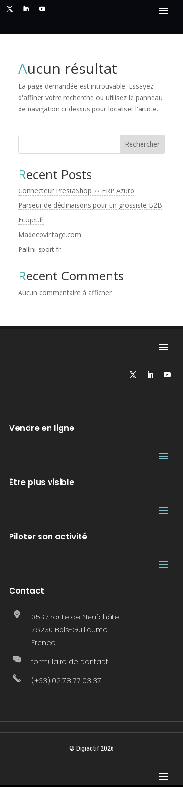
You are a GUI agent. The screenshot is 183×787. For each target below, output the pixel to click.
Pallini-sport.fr (39, 249)
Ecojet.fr (31, 219)
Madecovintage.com (49, 234)
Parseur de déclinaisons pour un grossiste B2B (90, 204)
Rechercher (142, 144)
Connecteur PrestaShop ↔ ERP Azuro (76, 190)
